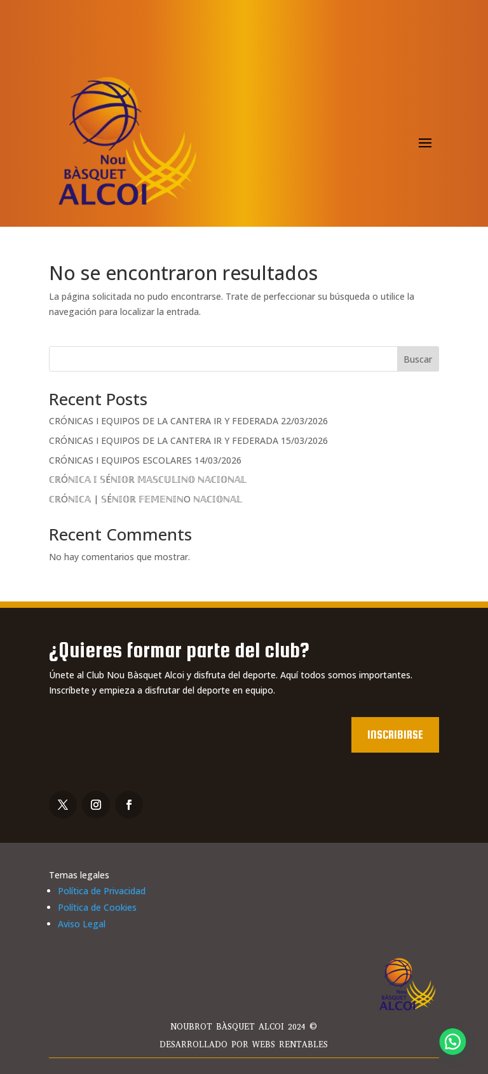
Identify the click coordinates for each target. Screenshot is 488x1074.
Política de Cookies (97, 907)
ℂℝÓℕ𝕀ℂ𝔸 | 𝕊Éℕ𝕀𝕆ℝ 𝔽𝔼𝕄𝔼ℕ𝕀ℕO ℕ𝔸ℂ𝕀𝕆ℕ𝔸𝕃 (145, 499)
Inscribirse (395, 734)
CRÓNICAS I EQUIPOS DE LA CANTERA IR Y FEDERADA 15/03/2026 (188, 440)
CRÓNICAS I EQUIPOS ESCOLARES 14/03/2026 (145, 460)
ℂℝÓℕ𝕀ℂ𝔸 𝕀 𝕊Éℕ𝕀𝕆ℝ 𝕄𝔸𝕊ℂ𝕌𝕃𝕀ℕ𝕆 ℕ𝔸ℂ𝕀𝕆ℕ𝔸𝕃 (148, 479)
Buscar (417, 359)
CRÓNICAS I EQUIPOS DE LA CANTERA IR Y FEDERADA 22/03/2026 (188, 421)
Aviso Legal (81, 924)
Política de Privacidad (102, 891)
